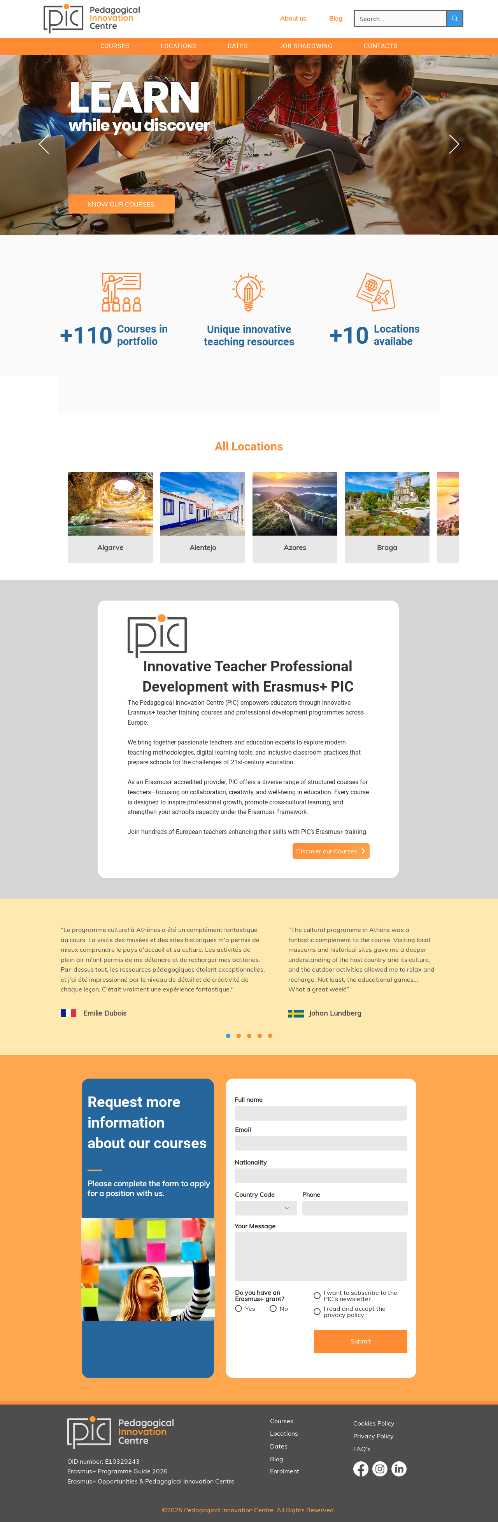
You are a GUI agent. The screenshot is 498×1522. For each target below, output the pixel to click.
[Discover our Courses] (331, 851)
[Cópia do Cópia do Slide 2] (228, 1035)
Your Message (255, 1226)
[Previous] (44, 145)
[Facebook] (360, 1468)
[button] (380, 46)
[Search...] (394, 19)
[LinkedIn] (399, 1468)
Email (243, 1129)
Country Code (255, 1194)
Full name (249, 1099)
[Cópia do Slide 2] (249, 1035)
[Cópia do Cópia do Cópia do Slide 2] (239, 1035)
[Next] (454, 145)
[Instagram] (380, 1468)
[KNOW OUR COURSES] (121, 204)
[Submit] (360, 1341)
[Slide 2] (270, 1035)
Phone (311, 1194)
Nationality (251, 1162)
